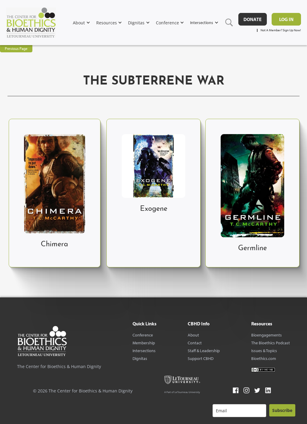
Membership (144, 343)
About (193, 335)
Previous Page (16, 48)
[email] (239, 410)
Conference (143, 335)
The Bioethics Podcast (270, 343)
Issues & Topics (264, 350)
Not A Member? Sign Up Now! (281, 30)
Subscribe (282, 410)
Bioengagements (266, 335)
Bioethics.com (263, 358)
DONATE (252, 19)
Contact (195, 343)
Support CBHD (200, 358)
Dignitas (140, 358)
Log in (286, 19)
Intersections (144, 350)
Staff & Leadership (204, 350)
